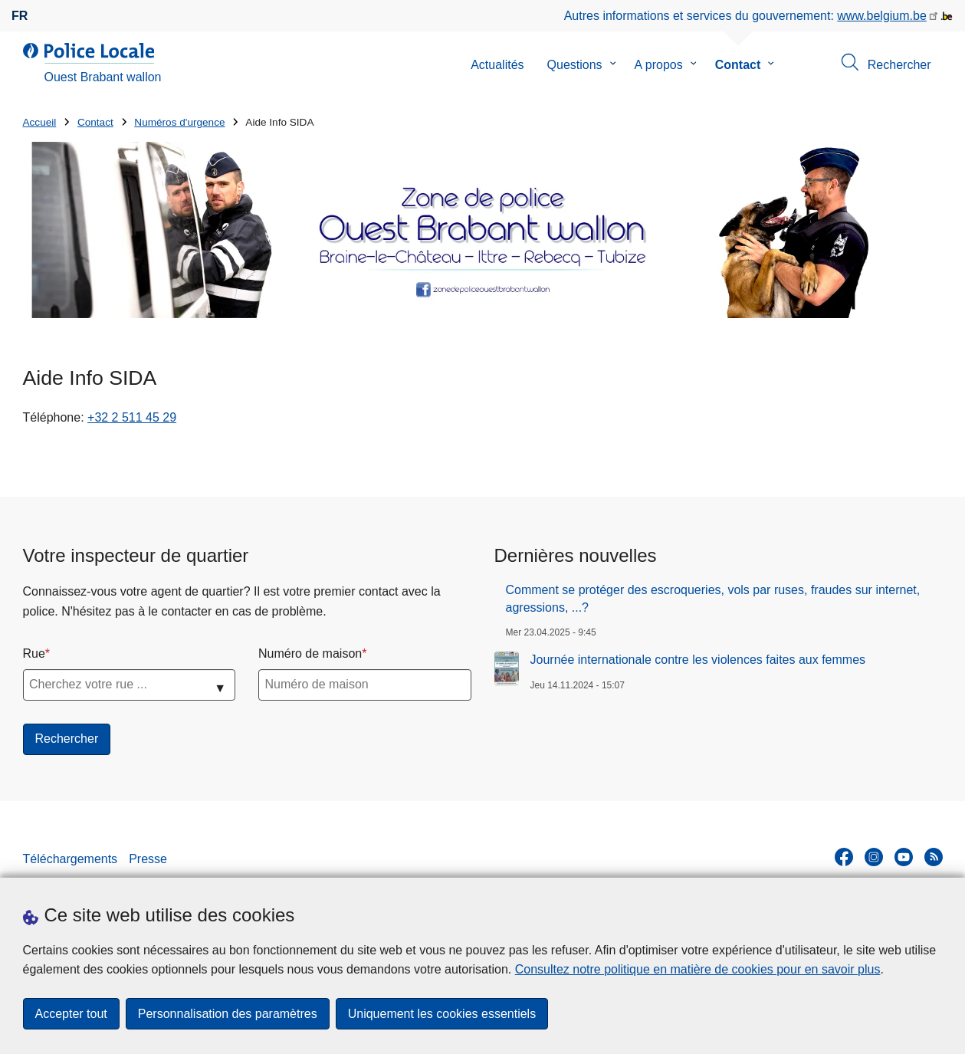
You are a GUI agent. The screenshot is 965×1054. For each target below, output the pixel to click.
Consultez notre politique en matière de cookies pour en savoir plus (698, 969)
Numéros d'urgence (179, 122)
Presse (148, 858)
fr (19, 15)
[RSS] (933, 857)
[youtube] (903, 857)
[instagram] (874, 857)
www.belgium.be (882, 15)
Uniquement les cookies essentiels (442, 1013)
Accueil (40, 122)
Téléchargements (70, 858)
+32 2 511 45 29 (131, 417)
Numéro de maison (310, 653)
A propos (659, 64)
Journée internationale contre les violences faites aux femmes (698, 659)
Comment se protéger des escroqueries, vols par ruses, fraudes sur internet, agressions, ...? (713, 598)
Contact (738, 64)
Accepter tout (71, 1013)
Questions (574, 64)
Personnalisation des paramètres (227, 1013)
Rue (34, 653)
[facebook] (844, 857)
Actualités (497, 64)
